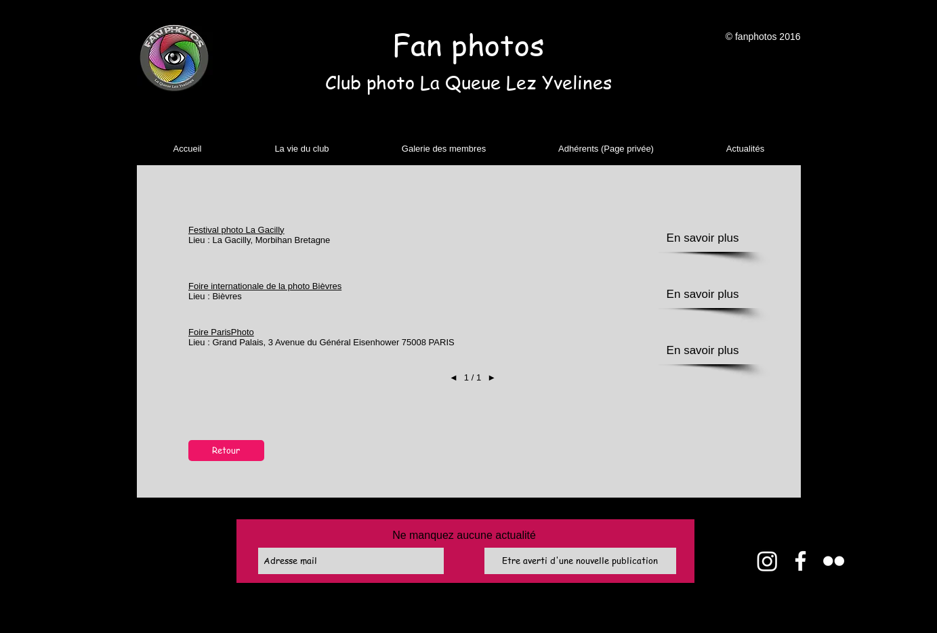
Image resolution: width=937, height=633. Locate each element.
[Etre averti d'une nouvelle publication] (580, 561)
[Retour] (226, 450)
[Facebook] (800, 561)
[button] (302, 149)
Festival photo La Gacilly (236, 230)
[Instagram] (767, 561)
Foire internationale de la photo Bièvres (264, 286)
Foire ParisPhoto (221, 332)
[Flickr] (833, 561)
